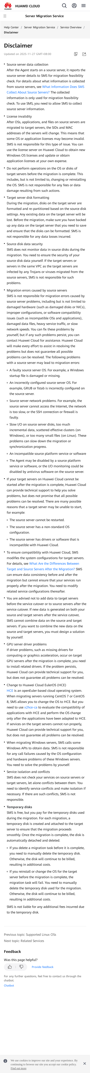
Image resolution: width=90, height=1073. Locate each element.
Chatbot (9, 985)
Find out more (18, 1068)
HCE (10, 690)
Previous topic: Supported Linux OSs (30, 934)
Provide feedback (42, 967)
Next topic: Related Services (24, 941)
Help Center (11, 27)
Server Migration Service (39, 27)
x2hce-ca (30, 707)
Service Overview (70, 27)
